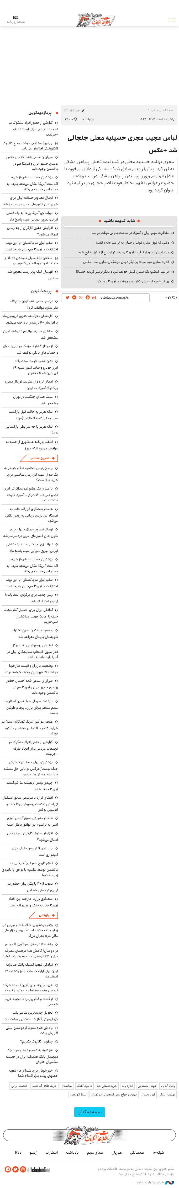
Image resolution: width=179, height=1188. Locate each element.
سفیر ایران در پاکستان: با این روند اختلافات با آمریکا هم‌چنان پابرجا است (32, 246)
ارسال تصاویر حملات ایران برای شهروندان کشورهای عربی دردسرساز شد (30, 201)
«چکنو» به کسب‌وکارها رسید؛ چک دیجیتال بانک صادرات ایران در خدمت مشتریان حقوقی (32, 1056)
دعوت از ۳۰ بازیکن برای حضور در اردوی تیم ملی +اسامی (33, 887)
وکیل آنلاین (168, 1085)
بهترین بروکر (167, 1094)
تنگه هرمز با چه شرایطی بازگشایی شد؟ (32, 430)
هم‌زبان (117, 1152)
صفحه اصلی (166, 110)
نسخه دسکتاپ (90, 1112)
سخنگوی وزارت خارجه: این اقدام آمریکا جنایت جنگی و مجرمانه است (33, 902)
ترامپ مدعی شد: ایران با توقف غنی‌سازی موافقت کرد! (34, 304)
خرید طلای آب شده (44, 1085)
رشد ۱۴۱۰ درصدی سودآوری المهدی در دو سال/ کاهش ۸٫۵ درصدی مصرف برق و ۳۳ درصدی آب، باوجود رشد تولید (30, 950)
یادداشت (72, 1152)
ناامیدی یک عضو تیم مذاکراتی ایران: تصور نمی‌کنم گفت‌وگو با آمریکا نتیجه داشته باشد (30, 494)
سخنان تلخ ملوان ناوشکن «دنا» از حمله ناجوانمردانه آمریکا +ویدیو (31, 260)
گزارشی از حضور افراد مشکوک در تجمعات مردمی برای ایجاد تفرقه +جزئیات (33, 128)
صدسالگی (137, 1152)
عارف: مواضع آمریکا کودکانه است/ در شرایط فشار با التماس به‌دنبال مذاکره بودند (30, 727)
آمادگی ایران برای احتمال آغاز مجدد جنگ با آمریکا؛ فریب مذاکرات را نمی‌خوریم (31, 616)
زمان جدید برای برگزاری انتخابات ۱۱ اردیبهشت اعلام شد (31, 598)
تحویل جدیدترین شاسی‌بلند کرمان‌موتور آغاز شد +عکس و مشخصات (31, 1016)
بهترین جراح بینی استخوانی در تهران (114, 1094)
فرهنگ (151, 110)
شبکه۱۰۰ (158, 1152)
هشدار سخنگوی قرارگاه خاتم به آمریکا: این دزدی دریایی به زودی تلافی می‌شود (31, 515)
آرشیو (33, 1152)
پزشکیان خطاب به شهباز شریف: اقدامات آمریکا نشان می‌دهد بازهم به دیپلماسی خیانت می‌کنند (32, 183)
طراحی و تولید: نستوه (155, 1182)
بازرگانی (44, 915)
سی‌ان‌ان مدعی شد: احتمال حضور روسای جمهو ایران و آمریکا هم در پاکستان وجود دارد (32, 163)
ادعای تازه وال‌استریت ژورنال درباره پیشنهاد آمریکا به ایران (31, 385)
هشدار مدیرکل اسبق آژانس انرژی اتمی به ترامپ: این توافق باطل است (32, 821)
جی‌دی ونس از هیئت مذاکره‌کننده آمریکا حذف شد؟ (32, 786)
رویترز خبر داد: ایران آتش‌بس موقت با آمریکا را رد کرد (132, 281)
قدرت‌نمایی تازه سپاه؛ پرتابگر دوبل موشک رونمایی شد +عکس (126, 262)
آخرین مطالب (39, 458)
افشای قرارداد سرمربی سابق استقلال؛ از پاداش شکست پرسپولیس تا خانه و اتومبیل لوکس (30, 803)
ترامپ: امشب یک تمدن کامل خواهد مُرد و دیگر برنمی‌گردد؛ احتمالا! (122, 272)
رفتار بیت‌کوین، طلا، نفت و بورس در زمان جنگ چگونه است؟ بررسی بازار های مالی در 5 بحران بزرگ (30, 930)
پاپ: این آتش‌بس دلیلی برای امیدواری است (35, 851)
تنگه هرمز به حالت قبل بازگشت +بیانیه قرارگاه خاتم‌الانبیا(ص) (33, 415)
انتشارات (52, 1152)
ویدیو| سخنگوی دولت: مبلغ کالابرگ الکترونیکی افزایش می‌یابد (30, 145)
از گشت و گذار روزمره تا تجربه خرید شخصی (31, 1001)
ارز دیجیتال (148, 1094)
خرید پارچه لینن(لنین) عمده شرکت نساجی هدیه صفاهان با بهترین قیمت (30, 987)
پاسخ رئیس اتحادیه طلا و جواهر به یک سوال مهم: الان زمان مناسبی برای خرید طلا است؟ (31, 474)
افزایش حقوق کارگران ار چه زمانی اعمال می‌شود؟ (32, 231)
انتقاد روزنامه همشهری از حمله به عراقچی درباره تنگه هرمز (32, 445)
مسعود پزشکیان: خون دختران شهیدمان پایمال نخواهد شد (35, 633)
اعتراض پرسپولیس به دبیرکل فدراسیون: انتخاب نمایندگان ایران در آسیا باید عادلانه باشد (32, 651)
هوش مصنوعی (147, 1085)
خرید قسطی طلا (107, 1085)
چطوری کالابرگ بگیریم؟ (36, 1041)
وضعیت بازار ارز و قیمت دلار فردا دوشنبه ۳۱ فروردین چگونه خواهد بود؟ (31, 669)
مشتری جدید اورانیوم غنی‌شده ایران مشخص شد (30, 334)
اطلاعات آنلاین (96, 19)
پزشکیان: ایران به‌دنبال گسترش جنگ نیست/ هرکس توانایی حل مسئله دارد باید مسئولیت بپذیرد (31, 768)
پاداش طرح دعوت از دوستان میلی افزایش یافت (32, 1030)
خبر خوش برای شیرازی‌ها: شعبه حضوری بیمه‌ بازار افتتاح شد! (33, 1073)
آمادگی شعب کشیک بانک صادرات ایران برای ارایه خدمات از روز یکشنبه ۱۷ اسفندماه (31, 970)
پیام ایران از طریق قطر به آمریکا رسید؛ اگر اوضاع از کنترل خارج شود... (122, 252)
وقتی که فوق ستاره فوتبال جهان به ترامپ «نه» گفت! (132, 242)
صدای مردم (95, 1152)
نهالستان (66, 1085)
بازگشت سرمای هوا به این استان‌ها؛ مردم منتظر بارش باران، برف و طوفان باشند (31, 707)
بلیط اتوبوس (78, 1094)
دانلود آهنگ (84, 1085)
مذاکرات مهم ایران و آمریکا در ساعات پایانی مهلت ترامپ (130, 233)
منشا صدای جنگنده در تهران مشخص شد (35, 400)
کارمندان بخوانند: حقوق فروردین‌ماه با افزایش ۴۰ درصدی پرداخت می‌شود (30, 319)
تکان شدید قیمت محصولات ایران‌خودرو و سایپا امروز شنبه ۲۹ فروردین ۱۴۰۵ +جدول (35, 367)
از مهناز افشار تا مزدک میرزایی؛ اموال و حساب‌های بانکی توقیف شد (30, 349)
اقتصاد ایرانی (19, 1085)
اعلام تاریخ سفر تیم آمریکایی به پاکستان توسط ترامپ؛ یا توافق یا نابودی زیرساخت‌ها (30, 869)
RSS (18, 1152)
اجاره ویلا (127, 1085)
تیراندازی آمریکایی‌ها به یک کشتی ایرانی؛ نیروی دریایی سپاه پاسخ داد (32, 216)
